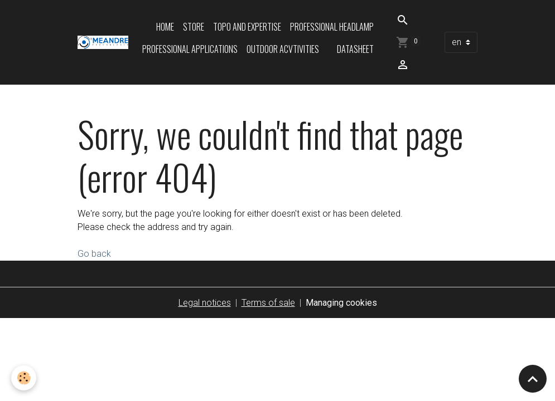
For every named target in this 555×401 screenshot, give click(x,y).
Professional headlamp (332, 26)
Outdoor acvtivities (283, 49)
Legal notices (204, 302)
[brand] (103, 42)
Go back (94, 253)
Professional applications (190, 49)
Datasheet (355, 49)
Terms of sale (268, 302)
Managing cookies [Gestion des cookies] (341, 302)
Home (165, 26)
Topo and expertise (247, 26)
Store (193, 26)
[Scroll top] (533, 379)
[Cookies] (23, 377)
